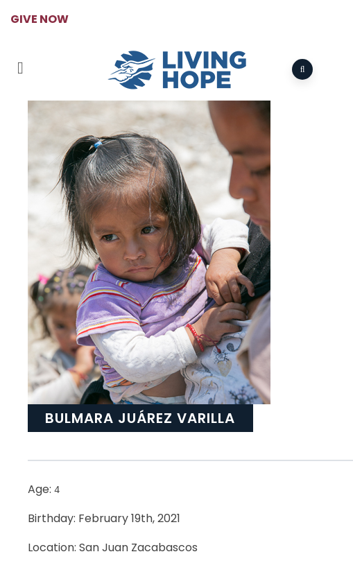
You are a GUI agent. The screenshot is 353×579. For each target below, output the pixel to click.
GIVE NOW (39, 19)
